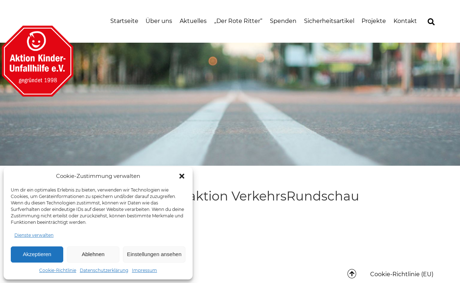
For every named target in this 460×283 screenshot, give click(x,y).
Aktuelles (193, 21)
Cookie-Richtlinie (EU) (401, 274)
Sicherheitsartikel (329, 21)
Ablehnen (93, 254)
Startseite (124, 21)
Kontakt (405, 21)
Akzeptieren (37, 254)
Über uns (159, 21)
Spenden (283, 21)
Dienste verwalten (34, 235)
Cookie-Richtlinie (57, 270)
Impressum (144, 270)
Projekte (374, 21)
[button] (181, 176)
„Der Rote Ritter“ (238, 21)
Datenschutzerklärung (104, 270)
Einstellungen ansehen (154, 254)
